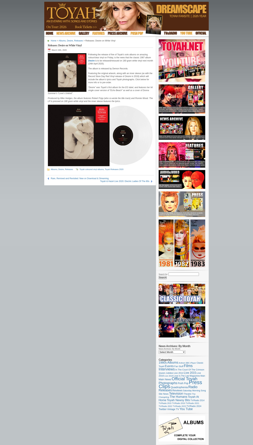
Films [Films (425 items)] (188, 366)
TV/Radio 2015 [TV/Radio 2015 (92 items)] (165, 403)
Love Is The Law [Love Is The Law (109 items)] (181, 376)
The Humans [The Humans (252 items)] (178, 396)
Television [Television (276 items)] (176, 393)
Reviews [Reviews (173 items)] (177, 390)
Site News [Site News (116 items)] (163, 394)
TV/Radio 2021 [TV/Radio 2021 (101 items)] (192, 403)
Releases (78, 40)
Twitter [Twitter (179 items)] (163, 409)
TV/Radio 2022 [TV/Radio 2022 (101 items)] (165, 406)
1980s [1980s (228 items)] (163, 362)
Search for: (163, 274)
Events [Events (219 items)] (169, 366)
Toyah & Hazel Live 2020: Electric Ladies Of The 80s (124, 181)
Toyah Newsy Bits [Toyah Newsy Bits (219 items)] (178, 400)
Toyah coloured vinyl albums (92, 169)
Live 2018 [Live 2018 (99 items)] (168, 376)
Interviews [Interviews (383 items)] (167, 369)
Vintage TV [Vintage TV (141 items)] (173, 409)
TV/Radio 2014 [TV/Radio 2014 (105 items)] (197, 400)
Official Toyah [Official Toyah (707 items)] (184, 378)
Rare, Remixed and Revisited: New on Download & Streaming (80, 178)
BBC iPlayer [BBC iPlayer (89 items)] (191, 363)
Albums (62, 40)
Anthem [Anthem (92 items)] (182, 363)
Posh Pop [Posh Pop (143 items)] (183, 383)
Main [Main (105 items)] (202, 376)
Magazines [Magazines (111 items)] (195, 376)
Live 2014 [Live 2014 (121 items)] (178, 373)
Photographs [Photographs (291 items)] (168, 383)
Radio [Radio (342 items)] (192, 387)
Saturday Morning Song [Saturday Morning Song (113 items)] (194, 390)
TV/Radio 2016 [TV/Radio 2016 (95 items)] (178, 403)
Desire (70, 40)
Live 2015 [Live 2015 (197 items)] (190, 372)
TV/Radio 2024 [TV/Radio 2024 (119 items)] (193, 406)
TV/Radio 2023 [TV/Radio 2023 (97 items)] (179, 406)
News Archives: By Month (169, 349)
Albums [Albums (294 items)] (172, 362)
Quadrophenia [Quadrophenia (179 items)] (179, 387)
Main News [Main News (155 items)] (165, 379)
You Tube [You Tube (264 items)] (186, 409)
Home (53, 40)
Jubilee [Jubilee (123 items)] (169, 373)
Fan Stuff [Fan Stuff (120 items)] (178, 366)
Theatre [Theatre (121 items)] (187, 394)
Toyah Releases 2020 (114, 169)
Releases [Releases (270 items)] (165, 390)
